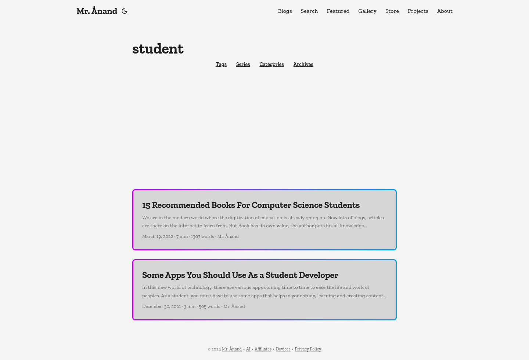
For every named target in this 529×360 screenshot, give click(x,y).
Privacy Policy (308, 349)
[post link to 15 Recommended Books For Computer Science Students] (264, 219)
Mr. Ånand (96, 10)
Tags (221, 64)
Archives (303, 64)
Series (243, 64)
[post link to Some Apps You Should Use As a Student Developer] (264, 289)
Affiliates (263, 349)
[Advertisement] (264, 130)
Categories (271, 64)
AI (248, 349)
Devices (283, 349)
